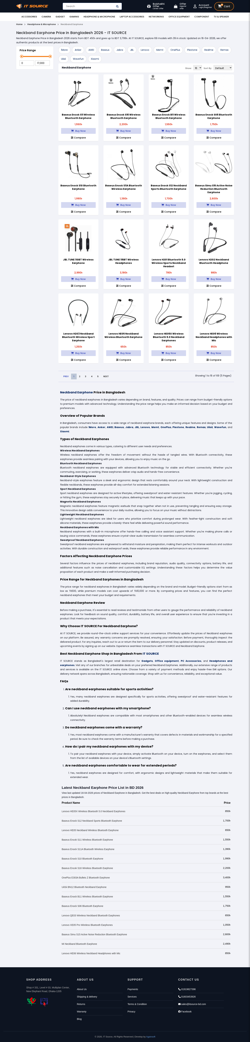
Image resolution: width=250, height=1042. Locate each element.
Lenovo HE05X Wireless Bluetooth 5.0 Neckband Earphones (168, 337)
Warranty (81, 1011)
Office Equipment (179, 16)
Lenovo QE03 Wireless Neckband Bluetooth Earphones (91, 915)
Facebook (185, 1011)
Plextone (192, 50)
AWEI (91, 50)
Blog (79, 1019)
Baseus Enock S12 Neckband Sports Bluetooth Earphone (169, 187)
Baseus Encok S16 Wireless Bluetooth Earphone (123, 116)
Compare (78, 137)
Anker (78, 50)
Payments (133, 989)
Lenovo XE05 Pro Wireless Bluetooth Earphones (87, 925)
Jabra (119, 50)
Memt (159, 50)
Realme (208, 50)
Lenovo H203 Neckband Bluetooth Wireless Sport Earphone (78, 337)
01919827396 (187, 989)
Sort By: (208, 68)
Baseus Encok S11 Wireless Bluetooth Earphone (78, 116)
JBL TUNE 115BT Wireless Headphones (123, 261)
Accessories (29, 16)
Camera (46, 16)
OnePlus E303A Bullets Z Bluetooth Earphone (86, 877)
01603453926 (187, 996)
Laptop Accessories (132, 16)
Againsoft (150, 1036)
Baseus (105, 50)
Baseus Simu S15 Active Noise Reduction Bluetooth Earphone (213, 189)
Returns (81, 1004)
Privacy (131, 1011)
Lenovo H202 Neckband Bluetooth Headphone (214, 261)
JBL (132, 50)
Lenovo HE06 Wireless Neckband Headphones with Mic (214, 337)
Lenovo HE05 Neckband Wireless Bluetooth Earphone (123, 335)
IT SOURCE (151, 653)
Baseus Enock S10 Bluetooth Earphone (78, 187)
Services (132, 996)
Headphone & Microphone (99, 16)
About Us (82, 989)
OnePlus (175, 50)
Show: (188, 68)
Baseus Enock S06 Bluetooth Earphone (213, 116)
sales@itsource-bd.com (192, 1004)
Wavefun (78, 59)
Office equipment (167, 661)
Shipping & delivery (87, 996)
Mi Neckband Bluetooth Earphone (79, 944)
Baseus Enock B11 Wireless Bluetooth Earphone (168, 116)
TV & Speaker (221, 16)
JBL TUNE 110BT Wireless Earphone (78, 261)
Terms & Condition (137, 1004)
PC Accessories (191, 661)
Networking (156, 16)
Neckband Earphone (76, 68)
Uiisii (63, 59)
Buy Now (78, 131)
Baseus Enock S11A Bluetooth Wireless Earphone (123, 187)
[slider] (21, 56)
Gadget (60, 16)
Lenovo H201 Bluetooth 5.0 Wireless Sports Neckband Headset (169, 263)
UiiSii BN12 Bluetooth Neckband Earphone (84, 887)
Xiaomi (95, 59)
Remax (224, 50)
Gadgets (147, 661)
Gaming (74, 16)
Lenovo (145, 50)
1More (64, 50)
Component (201, 16)
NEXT (106, 376)
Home (19, 24)
